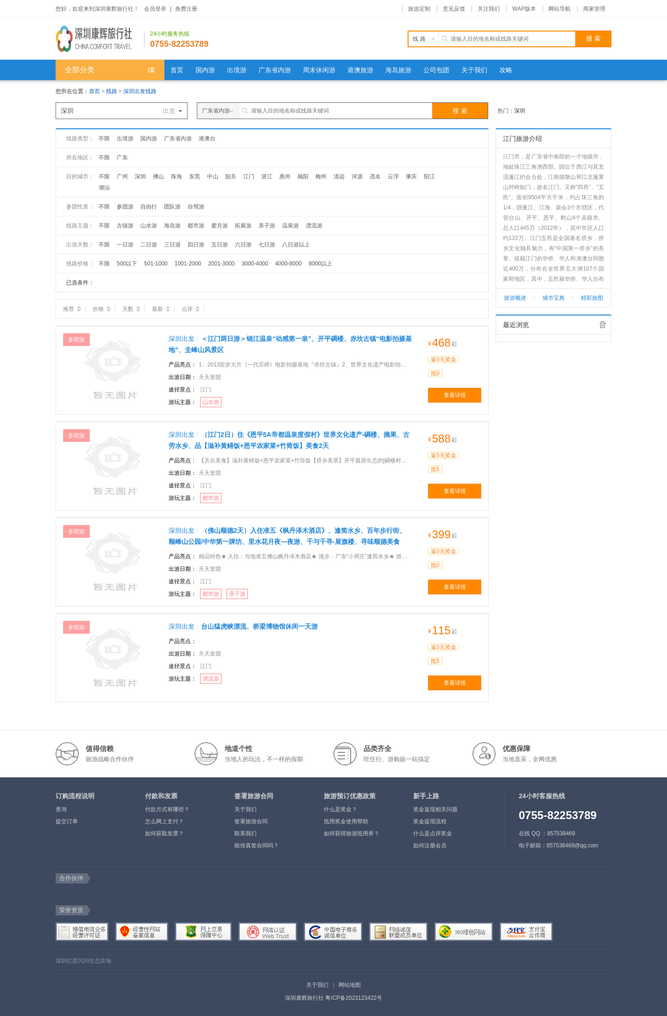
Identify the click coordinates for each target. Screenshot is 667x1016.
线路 (112, 91)
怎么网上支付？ (164, 821)
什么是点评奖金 (432, 833)
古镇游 (125, 225)
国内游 (148, 138)
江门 (248, 176)
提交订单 (67, 821)
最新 (161, 309)
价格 (102, 309)
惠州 (284, 176)
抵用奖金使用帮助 (346, 821)
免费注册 (186, 9)
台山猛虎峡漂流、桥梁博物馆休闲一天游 (259, 626)
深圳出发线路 (140, 91)
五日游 (219, 244)
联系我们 (245, 833)
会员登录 (155, 9)
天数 (131, 309)
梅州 (321, 176)
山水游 (148, 225)
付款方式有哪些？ (167, 809)
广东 (122, 157)
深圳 (519, 110)
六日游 (243, 244)
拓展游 (243, 225)
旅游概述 (515, 298)
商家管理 (594, 9)
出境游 (125, 138)
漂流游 (314, 225)
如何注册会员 (430, 845)
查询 (61, 809)
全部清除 (602, 325)
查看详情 (455, 395)
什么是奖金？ (340, 809)
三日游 (172, 244)
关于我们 (245, 809)
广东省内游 (178, 138)
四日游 (196, 244)
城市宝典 (553, 298)
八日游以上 (296, 244)
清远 (339, 176)
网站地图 (350, 985)
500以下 (127, 263)
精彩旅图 (592, 298)
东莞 (194, 176)
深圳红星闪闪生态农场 (83, 961)
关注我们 (489, 9)
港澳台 (207, 138)
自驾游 (196, 206)
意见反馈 (454, 9)
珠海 (176, 176)
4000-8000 (288, 263)
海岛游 (172, 225)
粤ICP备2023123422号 (353, 998)
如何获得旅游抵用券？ (351, 833)
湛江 (266, 176)
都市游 (196, 225)
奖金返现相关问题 (435, 809)
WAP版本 (524, 9)
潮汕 (104, 187)
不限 (104, 138)
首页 (94, 91)
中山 (212, 176)
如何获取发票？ (164, 833)
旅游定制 (419, 9)
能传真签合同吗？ (256, 845)
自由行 (148, 206)
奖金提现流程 (430, 821)
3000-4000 (255, 263)
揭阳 (302, 176)
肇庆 (411, 176)
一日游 (125, 244)
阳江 (429, 176)
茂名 (375, 176)
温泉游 (290, 225)
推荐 (72, 309)
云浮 (393, 176)
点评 (191, 309)
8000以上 (320, 263)
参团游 (125, 206)
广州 (122, 176)
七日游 (266, 244)
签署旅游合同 (251, 821)
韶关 (230, 176)
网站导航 (559, 9)
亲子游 (266, 225)
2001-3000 (221, 263)
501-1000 (156, 263)
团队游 (172, 206)
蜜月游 (219, 225)
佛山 (158, 176)
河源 (357, 176)
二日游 (148, 244)
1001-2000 (188, 263)
